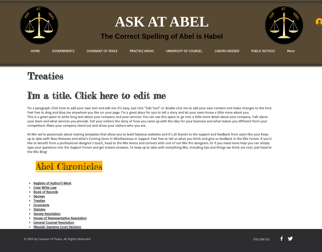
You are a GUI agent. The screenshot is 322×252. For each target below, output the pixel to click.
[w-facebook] (281, 239)
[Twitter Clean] (290, 239)
